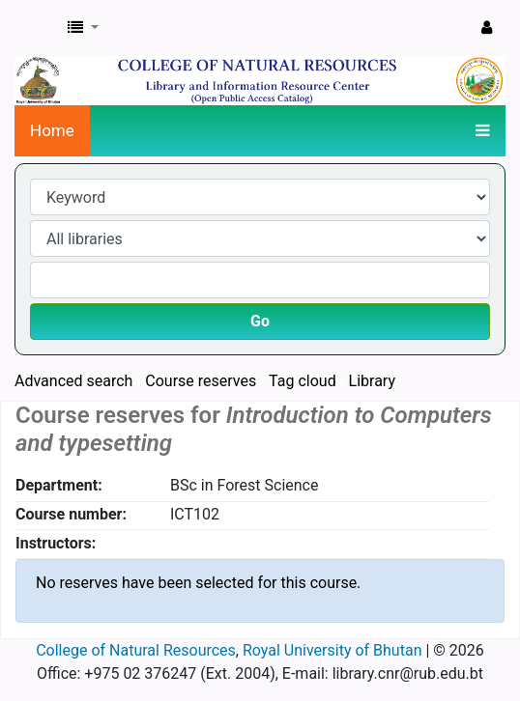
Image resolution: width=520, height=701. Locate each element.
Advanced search (73, 381)
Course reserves (200, 381)
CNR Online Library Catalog (36, 28)
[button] (83, 28)
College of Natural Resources (136, 650)
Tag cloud (302, 381)
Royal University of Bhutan (332, 650)
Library (372, 381)
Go (260, 321)
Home (52, 130)
